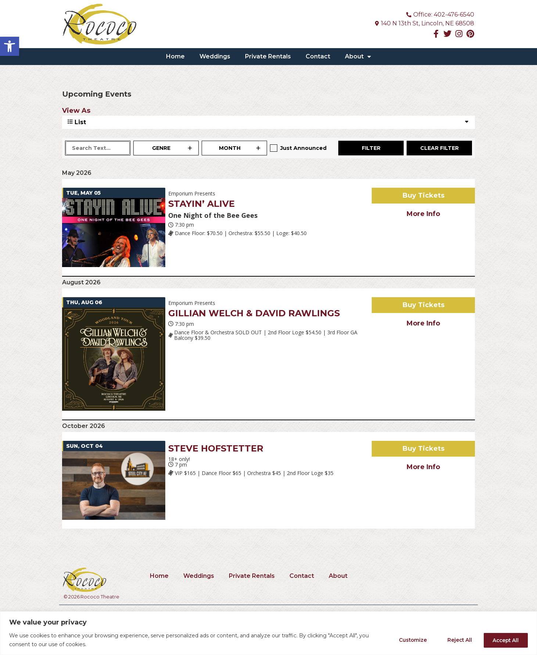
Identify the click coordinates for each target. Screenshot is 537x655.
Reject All (455, 640)
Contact (318, 56)
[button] (9, 46)
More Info (423, 214)
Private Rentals (268, 56)
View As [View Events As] (76, 111)
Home (175, 56)
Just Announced (303, 148)
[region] (268, 633)
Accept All (504, 640)
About (358, 56)
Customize (405, 640)
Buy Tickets (423, 195)
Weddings (214, 56)
